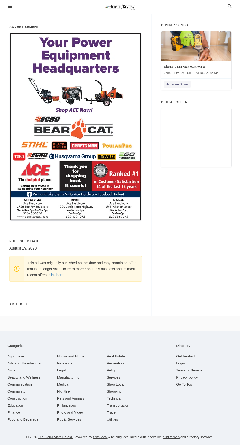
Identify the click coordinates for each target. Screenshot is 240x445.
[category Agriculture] (16, 356)
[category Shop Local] (115, 384)
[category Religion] (113, 370)
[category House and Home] (71, 356)
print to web (171, 437)
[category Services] (113, 377)
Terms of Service (189, 370)
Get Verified (185, 356)
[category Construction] (17, 398)
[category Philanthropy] (67, 405)
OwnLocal (100, 437)
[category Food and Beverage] (23, 419)
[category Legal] (61, 370)
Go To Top (184, 384)
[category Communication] (20, 384)
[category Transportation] (118, 405)
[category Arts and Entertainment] (25, 363)
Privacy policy (187, 377)
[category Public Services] (69, 419)
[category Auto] (11, 370)
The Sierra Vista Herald (55, 437)
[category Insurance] (65, 363)
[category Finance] (14, 412)
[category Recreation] (115, 363)
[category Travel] (111, 412)
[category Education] (15, 405)
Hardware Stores (177, 84)
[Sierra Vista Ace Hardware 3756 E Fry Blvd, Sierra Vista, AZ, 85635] (196, 54)
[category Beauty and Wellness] (24, 377)
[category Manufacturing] (68, 377)
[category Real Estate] (116, 356)
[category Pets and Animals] (70, 398)
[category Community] (16, 391)
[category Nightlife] (63, 391)
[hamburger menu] (10, 6)
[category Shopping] (114, 391)
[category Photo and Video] (70, 412)
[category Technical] (114, 398)
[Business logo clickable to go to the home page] (120, 7)
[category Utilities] (112, 419)
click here (56, 275)
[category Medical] (63, 384)
